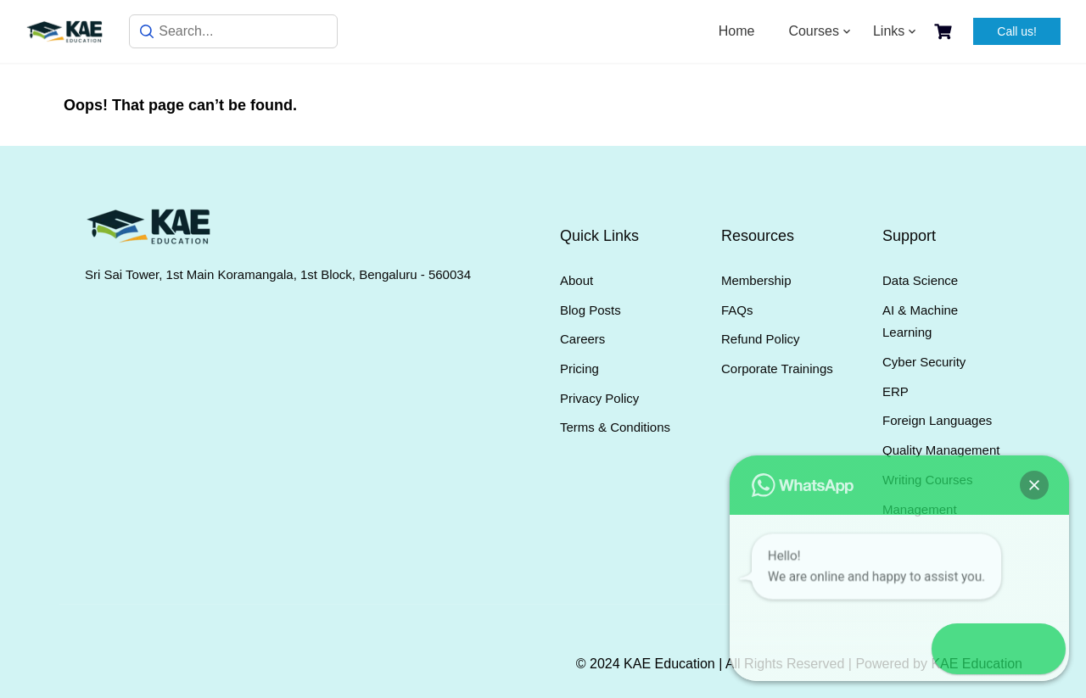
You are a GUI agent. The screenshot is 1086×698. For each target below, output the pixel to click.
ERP (895, 391)
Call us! (1017, 31)
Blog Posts (590, 310)
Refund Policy (760, 339)
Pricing (579, 368)
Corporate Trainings (777, 368)
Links (888, 31)
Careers (582, 339)
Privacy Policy (599, 398)
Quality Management (940, 450)
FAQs (737, 310)
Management (919, 509)
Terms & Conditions (615, 427)
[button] (1036, 648)
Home (737, 31)
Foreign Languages (937, 420)
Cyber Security (924, 362)
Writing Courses (927, 479)
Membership (756, 280)
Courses (813, 31)
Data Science (920, 280)
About (576, 280)
